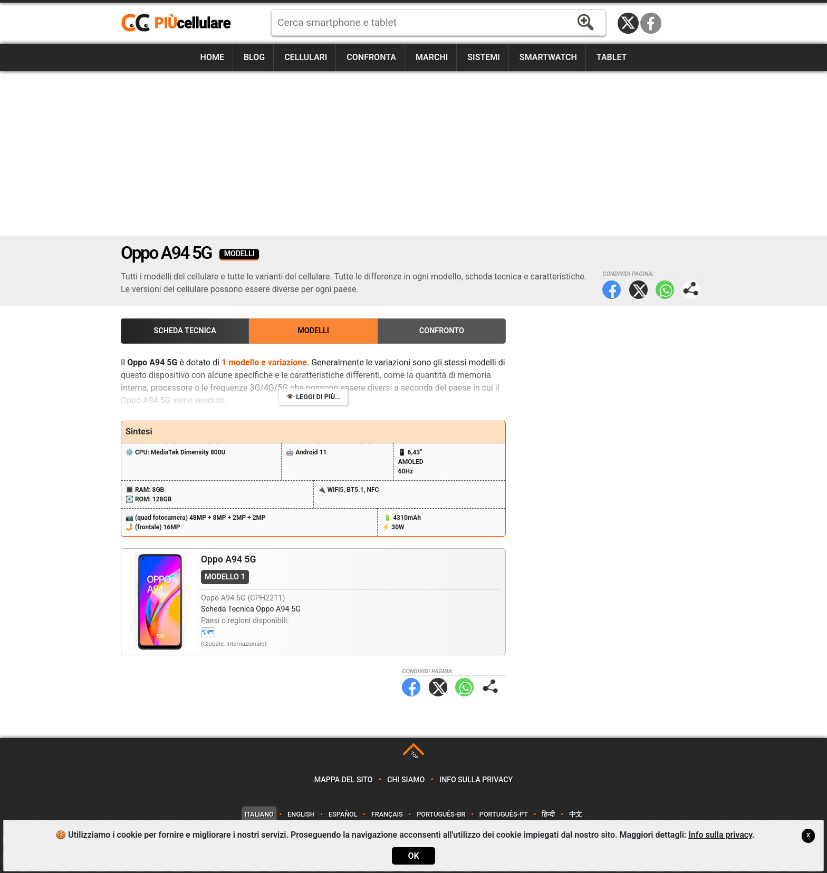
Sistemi (483, 57)
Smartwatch (548, 57)
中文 (576, 814)
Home (212, 57)
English (300, 814)
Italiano (259, 814)
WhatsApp (665, 289)
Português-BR (441, 814)
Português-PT (503, 814)
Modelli (313, 330)
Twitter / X (628, 23)
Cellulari (305, 57)
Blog (254, 57)
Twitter (638, 289)
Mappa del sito (343, 779)
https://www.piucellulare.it (180, 23)
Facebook (650, 23)
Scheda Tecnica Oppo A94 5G (251, 609)
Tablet (612, 57)
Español (343, 814)
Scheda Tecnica (185, 330)
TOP (414, 755)
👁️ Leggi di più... (313, 397)
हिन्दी (548, 814)
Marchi (432, 57)
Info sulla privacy (476, 779)
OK (413, 856)
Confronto (441, 330)
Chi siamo (406, 779)
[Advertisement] (413, 153)
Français (387, 814)
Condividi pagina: (691, 289)
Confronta (371, 57)
